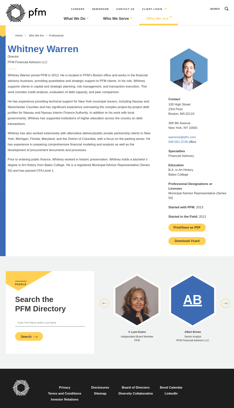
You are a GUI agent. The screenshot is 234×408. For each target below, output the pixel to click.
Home (18, 35)
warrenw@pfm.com (182, 137)
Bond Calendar (171, 387)
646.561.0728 (178, 142)
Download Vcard (187, 241)
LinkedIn (171, 393)
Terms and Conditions (64, 393)
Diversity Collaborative (135, 393)
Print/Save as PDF (187, 227)
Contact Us (125, 9)
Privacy (64, 387)
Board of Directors (136, 387)
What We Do (74, 18)
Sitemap (100, 393)
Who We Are (158, 18)
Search (225, 8)
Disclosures (100, 387)
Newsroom (100, 9)
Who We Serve (116, 18)
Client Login (152, 9)
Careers (78, 9)
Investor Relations (64, 399)
